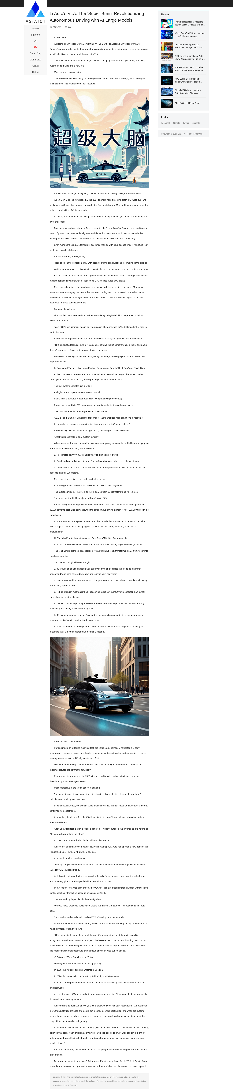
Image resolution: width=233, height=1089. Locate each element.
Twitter (186, 123)
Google (176, 123)
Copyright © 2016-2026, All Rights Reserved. (182, 134)
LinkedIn (196, 123)
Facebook (165, 123)
